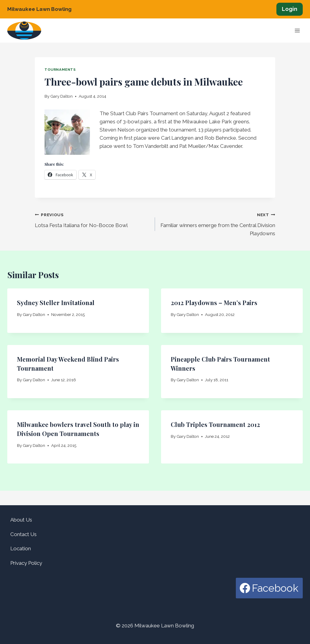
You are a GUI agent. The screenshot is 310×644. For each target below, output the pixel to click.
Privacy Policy (26, 563)
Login (289, 9)
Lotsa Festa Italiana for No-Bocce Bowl (92, 219)
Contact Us (23, 534)
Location (20, 548)
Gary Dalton (61, 96)
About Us (21, 520)
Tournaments (60, 69)
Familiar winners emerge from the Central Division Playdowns (217, 223)
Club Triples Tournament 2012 (215, 424)
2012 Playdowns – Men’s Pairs (214, 302)
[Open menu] (297, 30)
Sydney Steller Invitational (55, 302)
